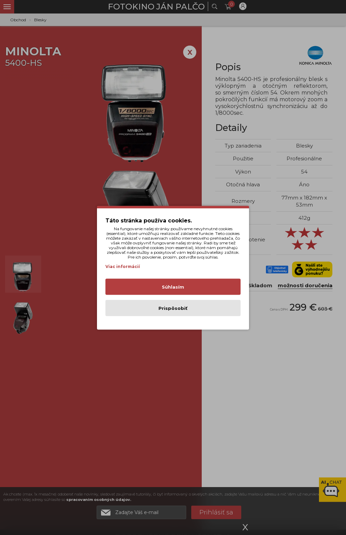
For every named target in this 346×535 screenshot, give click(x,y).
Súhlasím (173, 286)
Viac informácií (122, 266)
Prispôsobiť (173, 308)
